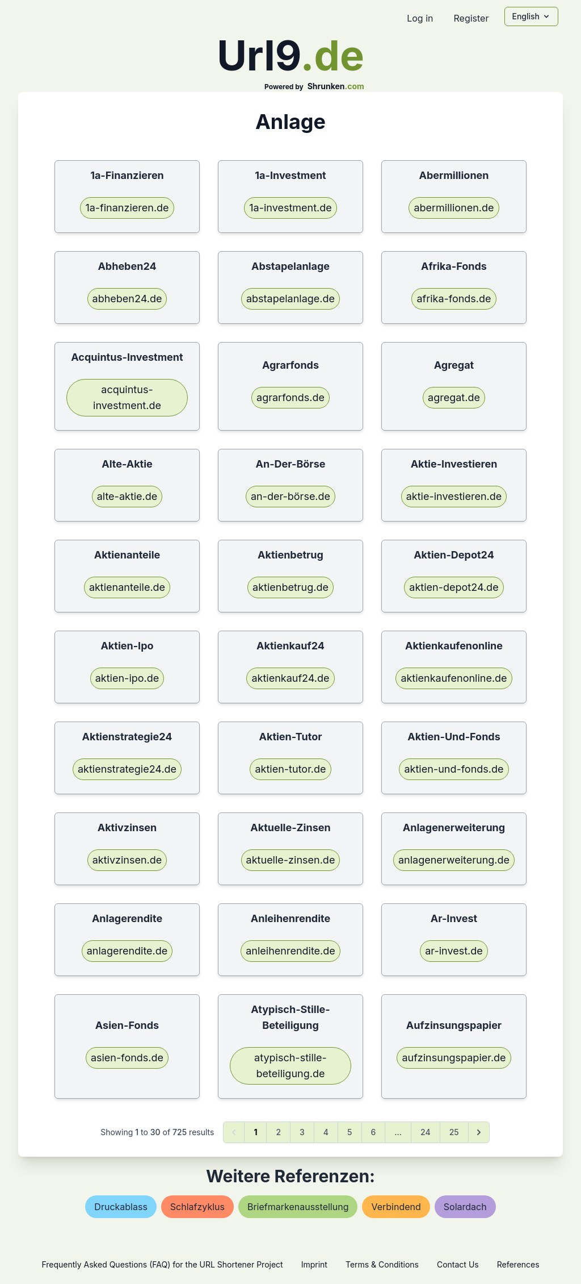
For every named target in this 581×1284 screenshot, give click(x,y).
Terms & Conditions (382, 1264)
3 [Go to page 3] (302, 1132)
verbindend (395, 1206)
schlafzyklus (197, 1206)
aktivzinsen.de (127, 860)
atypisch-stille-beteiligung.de (290, 1065)
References (518, 1264)
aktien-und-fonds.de (453, 769)
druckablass (120, 1206)
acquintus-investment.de (127, 397)
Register (471, 18)
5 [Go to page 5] (349, 1132)
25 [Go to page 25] (454, 1132)
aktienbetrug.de (290, 587)
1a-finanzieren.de (127, 208)
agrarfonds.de (290, 397)
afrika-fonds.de (453, 299)
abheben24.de (127, 299)
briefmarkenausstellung (297, 1206)
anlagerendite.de (127, 951)
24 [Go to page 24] (425, 1132)
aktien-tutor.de (290, 769)
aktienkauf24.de (290, 678)
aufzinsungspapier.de (454, 1058)
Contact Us (458, 1264)
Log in (420, 18)
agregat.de (454, 397)
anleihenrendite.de (290, 951)
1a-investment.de (290, 208)
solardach (465, 1206)
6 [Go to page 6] (373, 1132)
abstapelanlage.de (290, 299)
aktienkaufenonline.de (454, 678)
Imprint (314, 1264)
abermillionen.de (454, 208)
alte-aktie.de (127, 496)
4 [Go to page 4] (326, 1132)
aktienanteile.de (127, 587)
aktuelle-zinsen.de (290, 860)
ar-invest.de (454, 951)
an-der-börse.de (290, 496)
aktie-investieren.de (454, 496)
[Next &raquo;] (479, 1132)
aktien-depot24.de (453, 587)
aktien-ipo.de (127, 678)
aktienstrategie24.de (127, 769)
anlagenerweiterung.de (454, 860)
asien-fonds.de (127, 1058)
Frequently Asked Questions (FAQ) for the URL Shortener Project (162, 1264)
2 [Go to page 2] (278, 1132)
